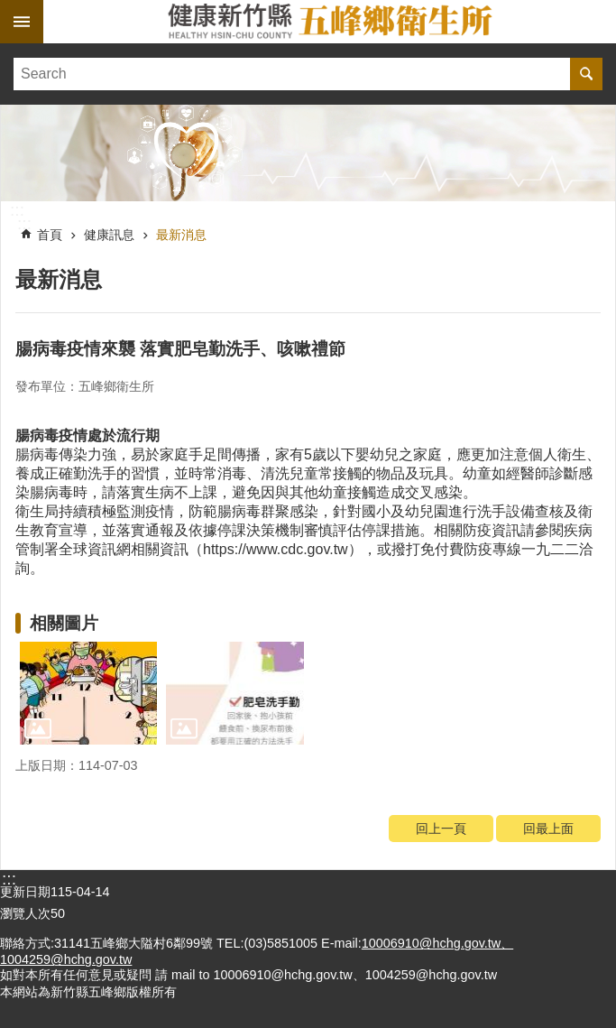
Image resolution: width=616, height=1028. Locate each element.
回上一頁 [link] (441, 828)
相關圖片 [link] (64, 623)
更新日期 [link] (25, 891)
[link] (308, 153)
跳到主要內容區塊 (9, 9)
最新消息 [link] (181, 234)
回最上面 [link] (548, 828)
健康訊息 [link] (109, 234)
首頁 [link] (49, 234)
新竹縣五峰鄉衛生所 (329, 21)
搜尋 (586, 74)
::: (17, 210)
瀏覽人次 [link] (25, 913)
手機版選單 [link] (21, 21)
